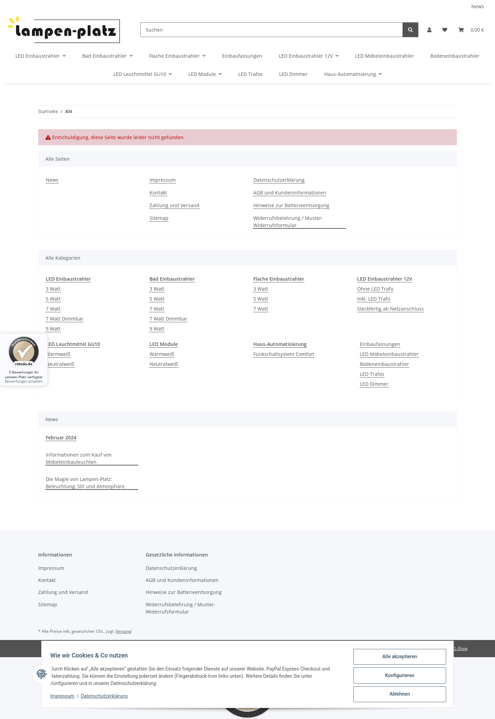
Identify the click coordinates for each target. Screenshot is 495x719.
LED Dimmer (374, 384)
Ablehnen (397, 694)
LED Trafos (372, 374)
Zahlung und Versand (174, 205)
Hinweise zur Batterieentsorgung (291, 205)
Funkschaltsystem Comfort (283, 354)
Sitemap (159, 218)
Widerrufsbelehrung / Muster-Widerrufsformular (288, 221)
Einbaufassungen (380, 344)
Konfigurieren (397, 676)
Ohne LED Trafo (375, 288)
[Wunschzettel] (445, 30)
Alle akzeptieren (397, 659)
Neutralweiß (60, 364)
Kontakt (158, 192)
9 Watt (53, 328)
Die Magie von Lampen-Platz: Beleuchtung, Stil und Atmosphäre (85, 483)
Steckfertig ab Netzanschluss (390, 308)
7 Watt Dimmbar (65, 318)
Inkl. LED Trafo (373, 298)
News (477, 6)
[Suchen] (271, 29)
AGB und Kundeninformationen (289, 192)
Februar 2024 (61, 437)
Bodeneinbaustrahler (384, 364)
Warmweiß (58, 354)
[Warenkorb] (471, 30)
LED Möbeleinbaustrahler (389, 354)
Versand (123, 631)
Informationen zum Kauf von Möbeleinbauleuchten (79, 458)
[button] (429, 30)
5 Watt (53, 298)
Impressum (65, 697)
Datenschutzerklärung (106, 697)
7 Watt (53, 308)
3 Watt (53, 288)
